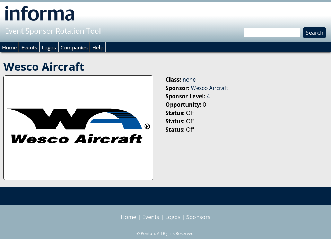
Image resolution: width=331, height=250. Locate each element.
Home (9, 47)
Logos (49, 47)
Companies (74, 47)
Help (97, 47)
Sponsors (198, 217)
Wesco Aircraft (209, 88)
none (189, 79)
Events (29, 47)
